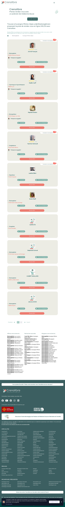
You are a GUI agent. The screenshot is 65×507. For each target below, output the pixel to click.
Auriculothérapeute (21, 433)
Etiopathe (35, 439)
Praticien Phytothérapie (21, 452)
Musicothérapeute (52, 444)
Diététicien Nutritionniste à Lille (23, 486)
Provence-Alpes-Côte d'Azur (7, 475)
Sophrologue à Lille (5, 483)
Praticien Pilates (36, 452)
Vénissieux (15, 349)
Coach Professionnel (37, 434)
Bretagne (47, 341)
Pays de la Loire (49, 360)
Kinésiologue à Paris (37, 483)
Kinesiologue (51, 442)
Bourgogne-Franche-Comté (22, 468)
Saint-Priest (15, 353)
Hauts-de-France (49, 349)
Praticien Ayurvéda (21, 447)
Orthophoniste (36, 445)
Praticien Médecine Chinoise (7, 452)
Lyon (13, 336)
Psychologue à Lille (21, 483)
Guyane (47, 348)
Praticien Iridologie (5, 450)
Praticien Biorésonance (53, 447)
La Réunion (48, 352)
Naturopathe (19, 445)
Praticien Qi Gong (52, 452)
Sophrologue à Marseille (22, 481)
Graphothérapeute (36, 441)
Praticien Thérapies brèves (54, 453)
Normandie (48, 356)
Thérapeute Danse (52, 460)
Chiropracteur (4, 434)
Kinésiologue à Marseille (6, 486)
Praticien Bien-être (36, 447)
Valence (14, 351)
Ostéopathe (4, 447)
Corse (47, 344)
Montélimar (15, 364)
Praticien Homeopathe (53, 449)
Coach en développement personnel (8, 436)
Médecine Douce (5, 445)
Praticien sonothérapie (37, 455)
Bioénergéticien (15, 35)
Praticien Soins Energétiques (38, 453)
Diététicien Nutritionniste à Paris (55, 481)
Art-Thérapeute (5, 433)
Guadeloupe (48, 347)
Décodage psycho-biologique (38, 437)
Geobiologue (4, 441)
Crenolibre (4, 396)
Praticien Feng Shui (36, 449)
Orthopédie (51, 445)
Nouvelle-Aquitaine (50, 357)
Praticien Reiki (4, 453)
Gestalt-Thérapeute (21, 441)
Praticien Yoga (4, 455)
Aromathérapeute (52, 431)
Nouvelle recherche (32, 19)
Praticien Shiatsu (20, 453)
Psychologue (4, 457)
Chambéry (15, 352)
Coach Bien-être (20, 434)
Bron (13, 360)
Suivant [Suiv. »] (27, 322)
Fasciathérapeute (52, 439)
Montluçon (15, 365)
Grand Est (47, 345)
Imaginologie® (20, 442)
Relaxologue (19, 458)
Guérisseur (51, 441)
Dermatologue (4, 437)
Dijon (13, 341)
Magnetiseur (19, 444)
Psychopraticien (36, 457)
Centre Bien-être (52, 433)
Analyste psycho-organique (38, 431)
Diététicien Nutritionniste (22, 437)
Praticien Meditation (53, 450)
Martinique (48, 353)
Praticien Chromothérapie (7, 449)
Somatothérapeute (5, 460)
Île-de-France (48, 351)
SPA (34, 458)
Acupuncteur (19, 431)
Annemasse (15, 371)
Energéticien (51, 437)
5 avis (36, 80)
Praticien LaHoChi (20, 450)
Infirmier (34, 442)
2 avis (36, 141)
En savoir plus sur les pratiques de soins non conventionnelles (16, 424)
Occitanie (47, 359)
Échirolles (14, 369)
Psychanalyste (51, 455)
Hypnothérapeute (5, 442)
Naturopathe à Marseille (53, 483)
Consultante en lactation (37, 436)
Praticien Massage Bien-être (38, 450)
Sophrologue (19, 460)
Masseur (34, 444)
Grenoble (14, 340)
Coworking (51, 436)
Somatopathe (51, 458)
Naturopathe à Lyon (37, 481)
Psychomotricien (20, 457)
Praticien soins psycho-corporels (23, 455)
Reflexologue (4, 458)
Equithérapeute (5, 439)
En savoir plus (9, 504)
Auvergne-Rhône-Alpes (28, 35)
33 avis (35, 49)
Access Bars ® (4, 431)
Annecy (14, 348)
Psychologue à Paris (5, 481)
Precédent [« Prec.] (11, 322)
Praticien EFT (19, 449)
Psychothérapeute (52, 457)
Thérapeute (35, 460)
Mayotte (47, 355)
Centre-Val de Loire (50, 343)
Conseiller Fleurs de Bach (22, 436)
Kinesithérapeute (5, 444)
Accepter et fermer (54, 501)
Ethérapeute (19, 439)
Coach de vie (51, 434)
